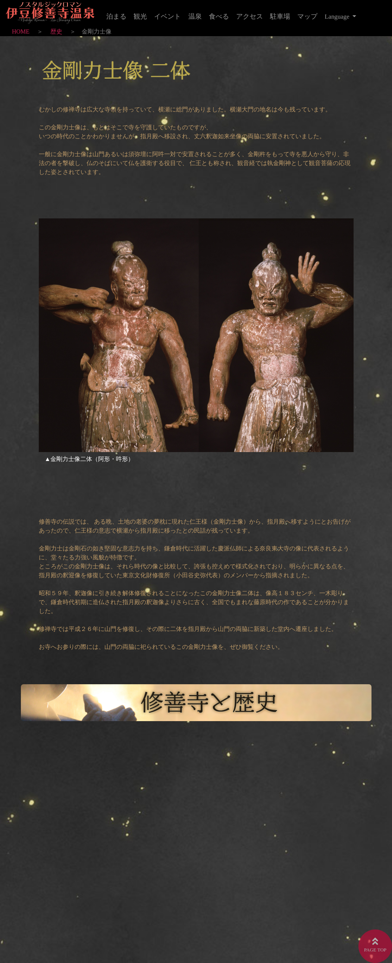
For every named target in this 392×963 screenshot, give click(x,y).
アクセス (249, 16)
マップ (307, 16)
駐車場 (280, 16)
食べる (219, 16)
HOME (20, 31)
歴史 (56, 31)
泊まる (116, 16)
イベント (167, 16)
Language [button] (338, 16)
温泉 (195, 16)
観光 (140, 16)
